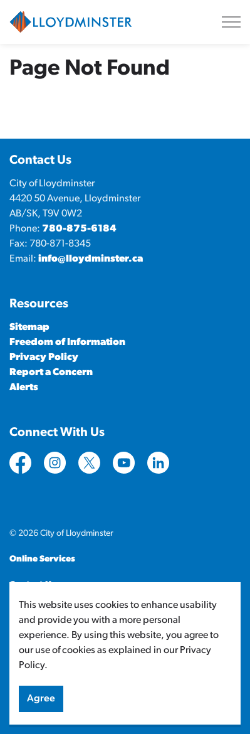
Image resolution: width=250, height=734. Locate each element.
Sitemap (29, 327)
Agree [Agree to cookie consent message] (41, 705)
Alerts (23, 388)
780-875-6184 (79, 229)
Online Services (42, 559)
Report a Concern (51, 373)
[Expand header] (231, 22)
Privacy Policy (43, 358)
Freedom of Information (67, 343)
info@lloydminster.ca (90, 259)
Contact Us (32, 585)
